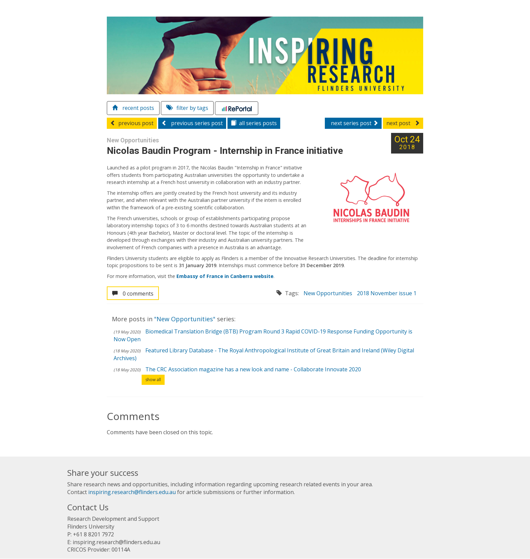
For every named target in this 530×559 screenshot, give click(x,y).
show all (153, 380)
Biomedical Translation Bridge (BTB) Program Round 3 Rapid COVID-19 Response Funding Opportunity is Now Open (263, 335)
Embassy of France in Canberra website (224, 276)
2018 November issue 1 (386, 293)
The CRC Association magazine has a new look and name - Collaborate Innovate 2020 (253, 369)
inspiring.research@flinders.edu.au (132, 492)
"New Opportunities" (185, 319)
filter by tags (187, 108)
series (254, 123)
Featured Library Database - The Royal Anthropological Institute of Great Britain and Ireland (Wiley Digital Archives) (264, 354)
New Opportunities (328, 293)
